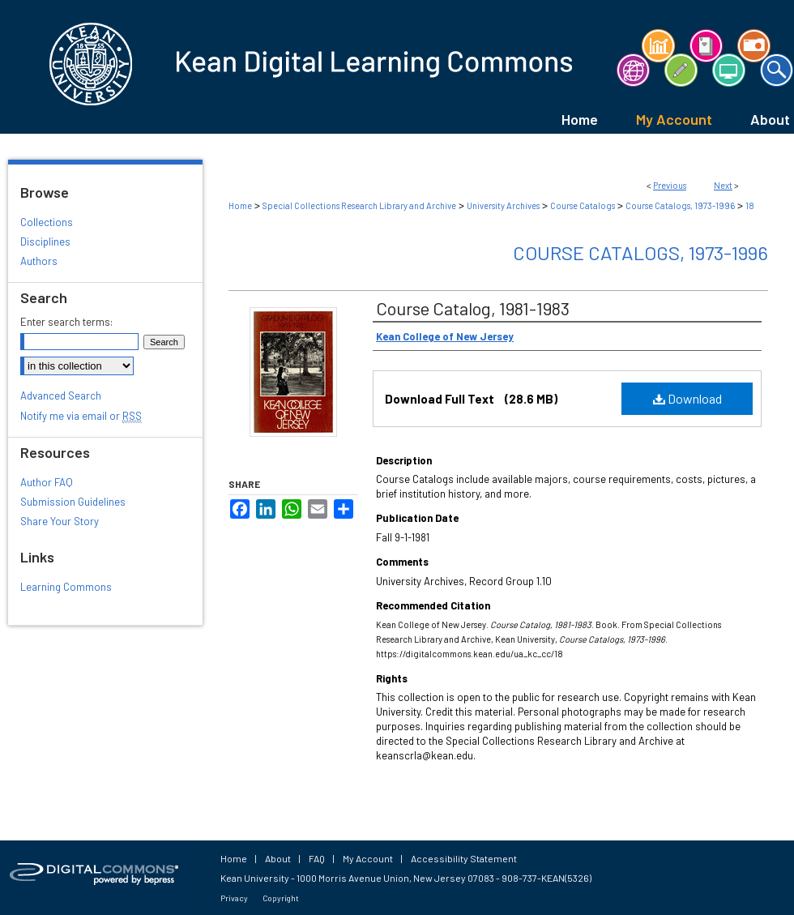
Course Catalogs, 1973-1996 (680, 205)
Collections (46, 222)
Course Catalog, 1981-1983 (473, 308)
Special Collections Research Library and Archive (359, 205)
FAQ (317, 858)
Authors (39, 260)
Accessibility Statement (464, 858)
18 (749, 205)
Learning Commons (66, 586)
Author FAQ (46, 482)
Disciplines (45, 241)
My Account (368, 858)
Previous (669, 185)
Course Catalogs (582, 205)
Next (723, 185)
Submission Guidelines (73, 501)
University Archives (503, 205)
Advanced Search (60, 395)
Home (240, 205)
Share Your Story (59, 521)
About (278, 858)
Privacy (234, 898)
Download (687, 398)
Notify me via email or (81, 415)
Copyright (281, 898)
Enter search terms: (66, 321)
